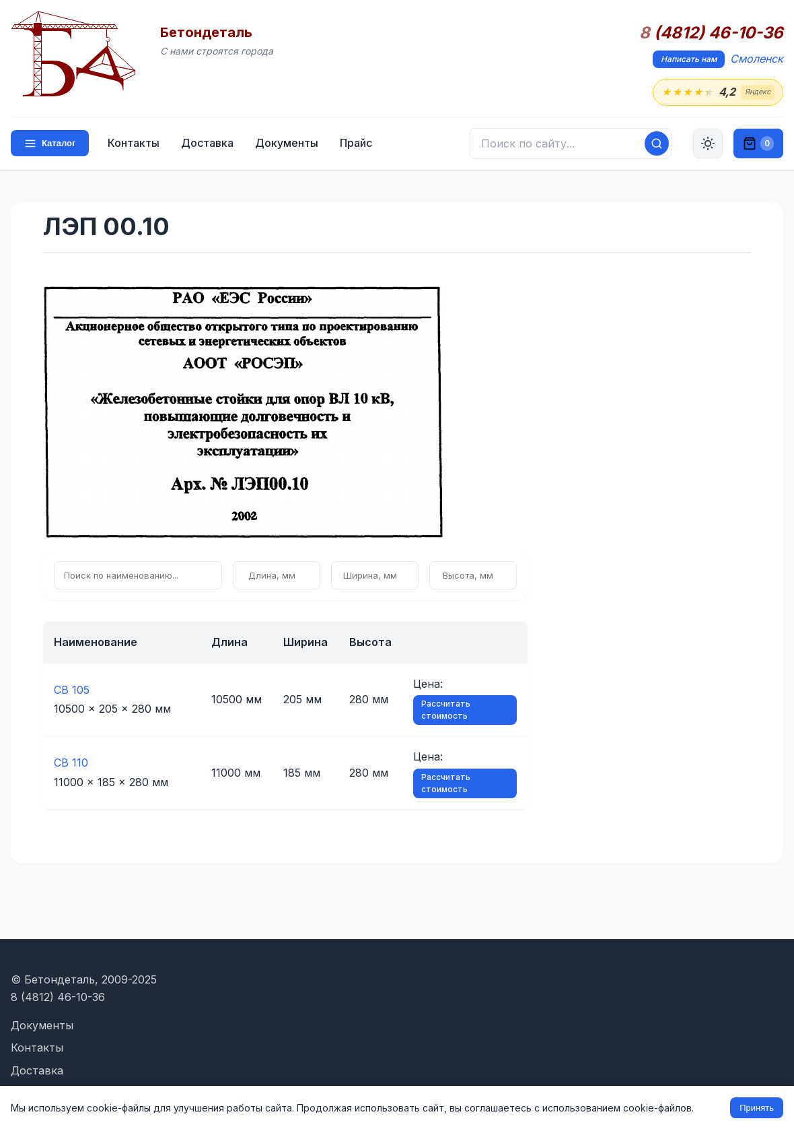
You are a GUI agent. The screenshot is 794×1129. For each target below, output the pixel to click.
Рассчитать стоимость (445, 710)
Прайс (356, 143)
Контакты (133, 143)
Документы (286, 143)
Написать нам (689, 59)
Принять (756, 1108)
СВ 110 (71, 762)
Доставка (207, 143)
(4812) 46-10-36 (711, 33)
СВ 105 (71, 690)
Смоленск (756, 58)
